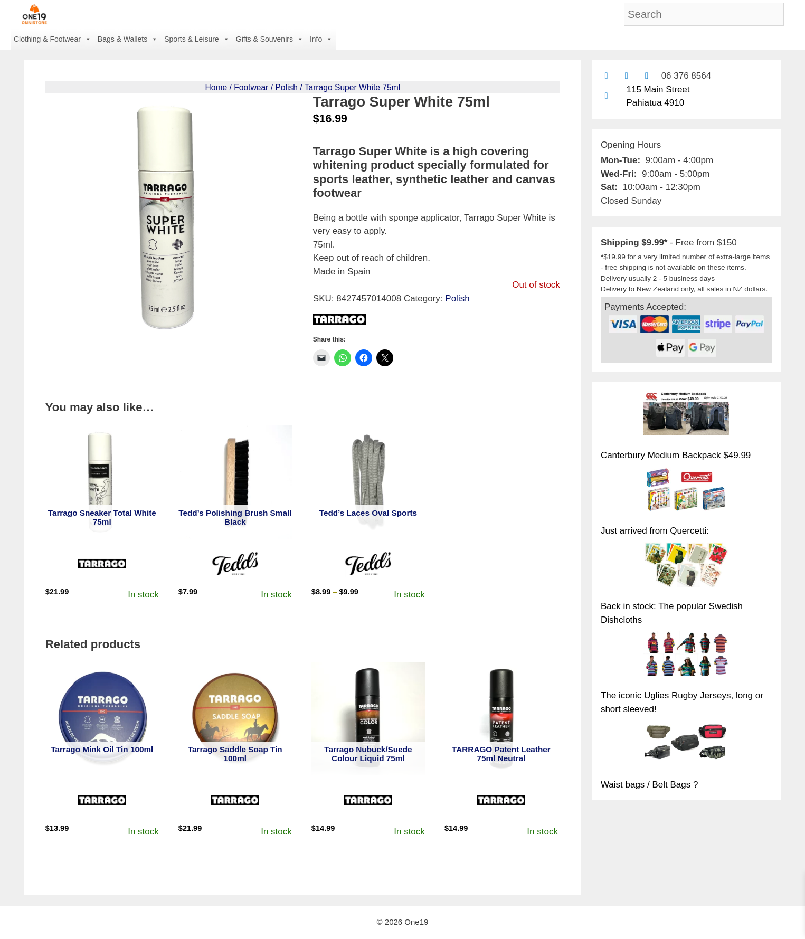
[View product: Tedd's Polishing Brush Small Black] (235, 482)
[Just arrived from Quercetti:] (686, 491)
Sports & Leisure (197, 39)
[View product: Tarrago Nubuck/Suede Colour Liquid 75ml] (368, 718)
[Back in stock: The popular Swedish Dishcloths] (686, 566)
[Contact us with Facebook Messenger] (646, 76)
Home (216, 87)
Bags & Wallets (128, 39)
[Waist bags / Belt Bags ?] (686, 744)
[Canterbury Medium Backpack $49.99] (686, 415)
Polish (286, 87)
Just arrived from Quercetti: (655, 531)
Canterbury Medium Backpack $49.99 (676, 455)
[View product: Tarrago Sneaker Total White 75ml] (102, 482)
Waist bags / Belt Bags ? (649, 785)
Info (321, 39)
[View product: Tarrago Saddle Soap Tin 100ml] (235, 718)
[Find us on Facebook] (626, 76)
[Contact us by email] (606, 76)
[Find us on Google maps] (606, 96)
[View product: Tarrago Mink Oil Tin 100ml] (102, 718)
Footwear (251, 87)
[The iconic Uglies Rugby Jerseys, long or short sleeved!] (686, 655)
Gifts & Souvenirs (270, 39)
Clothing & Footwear (52, 39)
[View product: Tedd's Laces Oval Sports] (368, 482)
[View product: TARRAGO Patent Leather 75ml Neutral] (501, 718)
